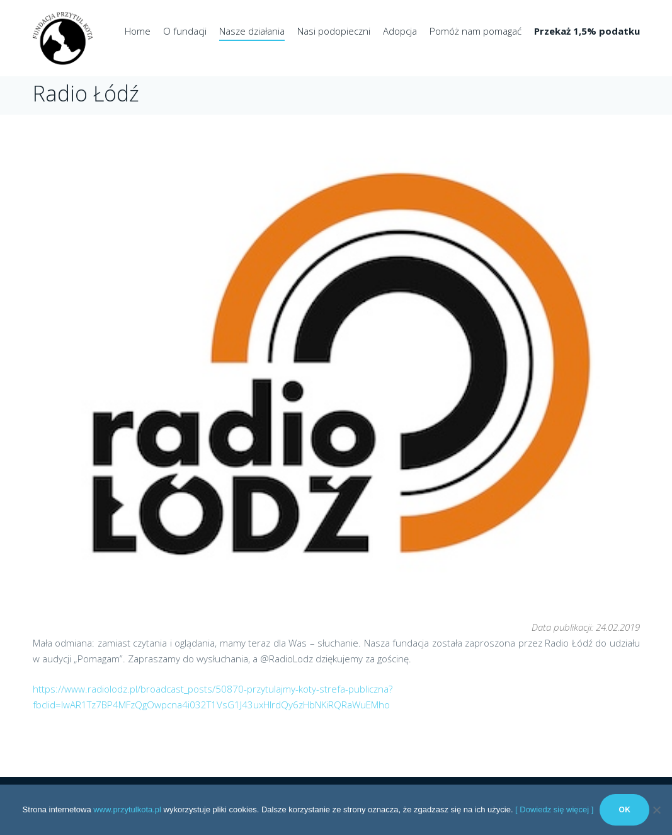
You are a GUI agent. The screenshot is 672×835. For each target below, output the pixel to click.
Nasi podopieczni (333, 31)
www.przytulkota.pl (127, 809)
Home (138, 31)
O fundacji (185, 31)
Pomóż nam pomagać (475, 31)
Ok (624, 809)
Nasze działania (252, 31)
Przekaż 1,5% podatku (587, 31)
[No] (656, 809)
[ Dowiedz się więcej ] (554, 809)
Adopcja (400, 31)
